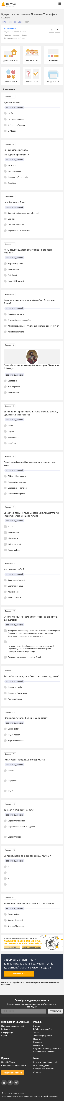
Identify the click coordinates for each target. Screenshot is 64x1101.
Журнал (36, 1026)
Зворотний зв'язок (12, 1072)
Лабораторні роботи (42, 1035)
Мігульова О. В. (10, 28)
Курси (4, 1035)
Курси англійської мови (44, 1052)
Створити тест (19, 974)
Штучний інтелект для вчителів (47, 1048)
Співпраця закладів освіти (13, 1065)
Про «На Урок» (8, 1062)
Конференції (7, 1032)
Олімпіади (38, 1045)
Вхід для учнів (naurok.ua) (45, 1062)
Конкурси (37, 1042)
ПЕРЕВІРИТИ (55, 1011)
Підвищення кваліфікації (12, 1026)
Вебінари (5, 1029)
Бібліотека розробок (42, 1029)
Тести (36, 1032)
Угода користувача (9, 1096)
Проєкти (37, 1039)
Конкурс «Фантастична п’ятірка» (44, 1070)
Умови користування (26, 1096)
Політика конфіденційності (47, 1096)
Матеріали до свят (41, 1065)
